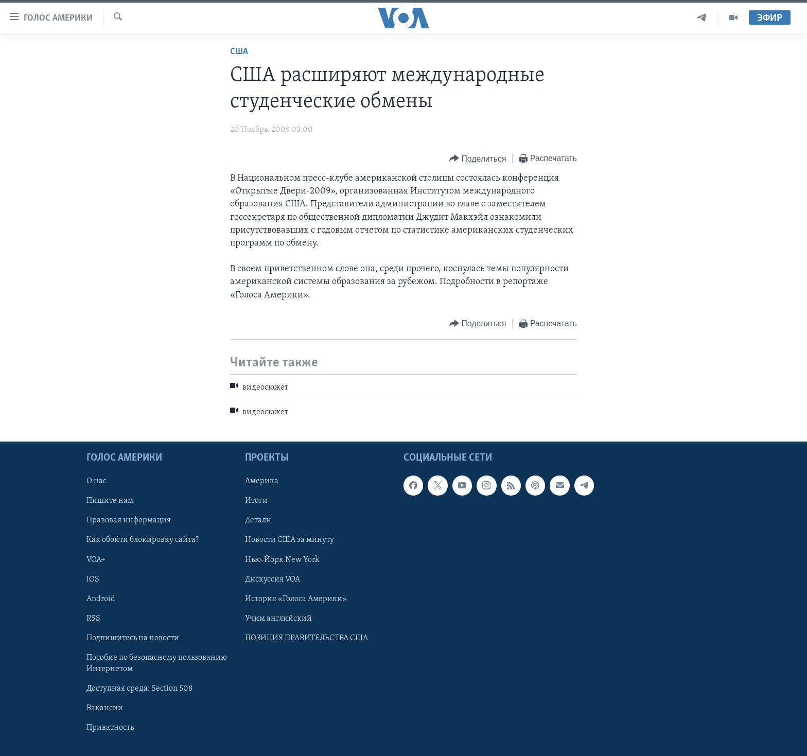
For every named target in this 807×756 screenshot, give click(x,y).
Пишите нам (109, 501)
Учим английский (278, 618)
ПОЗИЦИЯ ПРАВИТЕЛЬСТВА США (306, 638)
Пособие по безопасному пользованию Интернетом (156, 663)
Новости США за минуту (289, 540)
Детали (258, 520)
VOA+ (96, 559)
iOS (92, 579)
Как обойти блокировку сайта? (142, 540)
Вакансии (104, 708)
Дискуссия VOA (272, 579)
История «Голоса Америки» (296, 598)
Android (100, 598)
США (239, 52)
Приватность (110, 728)
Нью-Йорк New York (282, 559)
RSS (93, 618)
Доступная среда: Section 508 (139, 688)
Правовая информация (128, 520)
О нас (96, 481)
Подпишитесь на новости (132, 638)
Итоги (256, 501)
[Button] (477, 159)
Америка (261, 481)
